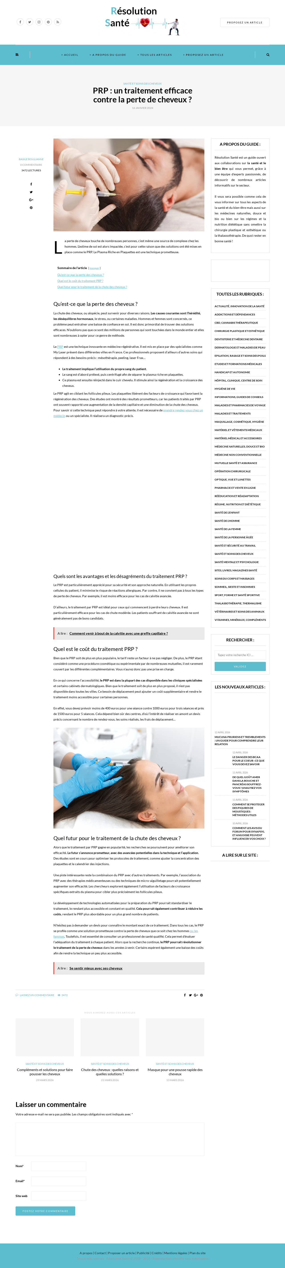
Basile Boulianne (31, 159)
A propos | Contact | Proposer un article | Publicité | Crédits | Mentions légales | (134, 1253)
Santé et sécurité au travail (235, 545)
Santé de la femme (228, 529)
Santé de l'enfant (227, 512)
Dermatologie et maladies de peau (240, 347)
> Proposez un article (203, 54)
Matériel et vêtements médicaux (238, 430)
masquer (94, 268)
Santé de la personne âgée (234, 537)
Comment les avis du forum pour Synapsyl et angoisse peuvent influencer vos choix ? (249, 833)
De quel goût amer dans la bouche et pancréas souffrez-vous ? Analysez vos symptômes (246, 784)
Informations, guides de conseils (239, 397)
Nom (20, 1166)
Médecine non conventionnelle (238, 454)
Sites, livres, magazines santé (236, 570)
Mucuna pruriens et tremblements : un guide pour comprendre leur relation (240, 740)
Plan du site (197, 1253)
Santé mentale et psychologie (237, 562)
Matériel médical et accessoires (238, 438)
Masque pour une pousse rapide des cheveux (175, 1071)
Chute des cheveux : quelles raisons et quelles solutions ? (110, 1071)
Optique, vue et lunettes (232, 479)
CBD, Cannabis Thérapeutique (236, 322)
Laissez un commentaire (35, 995)
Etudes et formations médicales (238, 364)
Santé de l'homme (227, 520)
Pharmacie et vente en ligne (235, 487)
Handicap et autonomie (232, 372)
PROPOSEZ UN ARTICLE (245, 22)
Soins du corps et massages (234, 578)
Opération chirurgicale (233, 471)
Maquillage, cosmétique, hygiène (239, 421)
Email (20, 1181)
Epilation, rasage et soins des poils (240, 355)
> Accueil (69, 54)
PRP (60, 346)
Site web (21, 1196)
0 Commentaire (31, 164)
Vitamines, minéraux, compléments (240, 620)
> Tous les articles (154, 54)
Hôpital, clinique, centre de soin (238, 380)
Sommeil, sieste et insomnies (235, 586)
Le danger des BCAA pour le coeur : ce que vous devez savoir (248, 760)
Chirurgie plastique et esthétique (240, 331)
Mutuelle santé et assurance (236, 463)
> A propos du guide (108, 54)
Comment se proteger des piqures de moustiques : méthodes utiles (248, 810)
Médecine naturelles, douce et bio (240, 446)
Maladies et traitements (232, 413)
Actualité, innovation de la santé (240, 306)
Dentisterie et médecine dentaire (239, 339)
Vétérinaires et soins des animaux (239, 611)
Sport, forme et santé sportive (237, 595)
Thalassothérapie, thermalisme (238, 603)
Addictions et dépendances (235, 314)
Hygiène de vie (225, 388)
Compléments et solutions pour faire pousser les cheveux (45, 1071)
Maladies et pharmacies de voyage (240, 405)
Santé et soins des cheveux (142, 83)
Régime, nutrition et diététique (238, 504)
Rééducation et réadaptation (237, 496)
